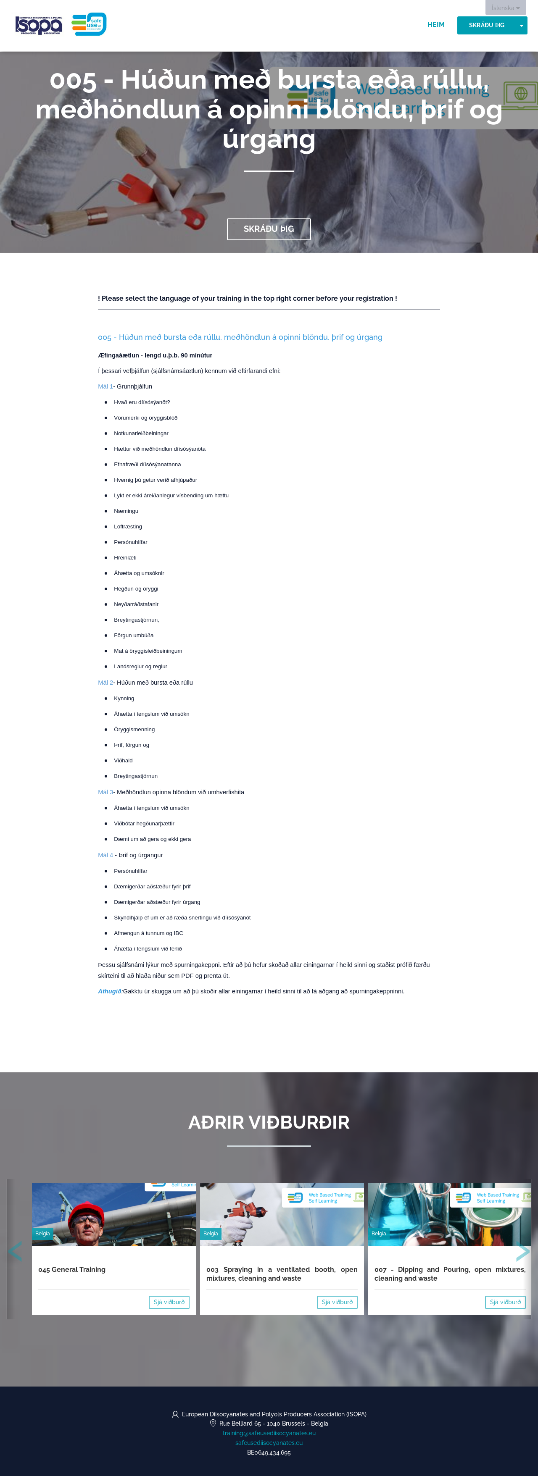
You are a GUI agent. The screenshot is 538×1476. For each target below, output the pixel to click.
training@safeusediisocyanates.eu (269, 1433)
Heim (436, 25)
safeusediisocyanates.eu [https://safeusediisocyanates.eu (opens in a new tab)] (269, 1442)
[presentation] (15, 1253)
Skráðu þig (487, 25)
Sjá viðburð (169, 1302)
